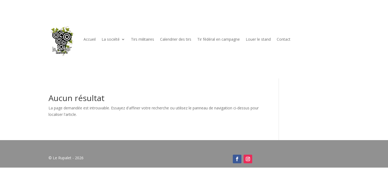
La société (111, 39)
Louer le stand (258, 39)
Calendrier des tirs (175, 39)
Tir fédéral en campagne (218, 39)
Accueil (90, 39)
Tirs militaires (142, 39)
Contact (283, 39)
